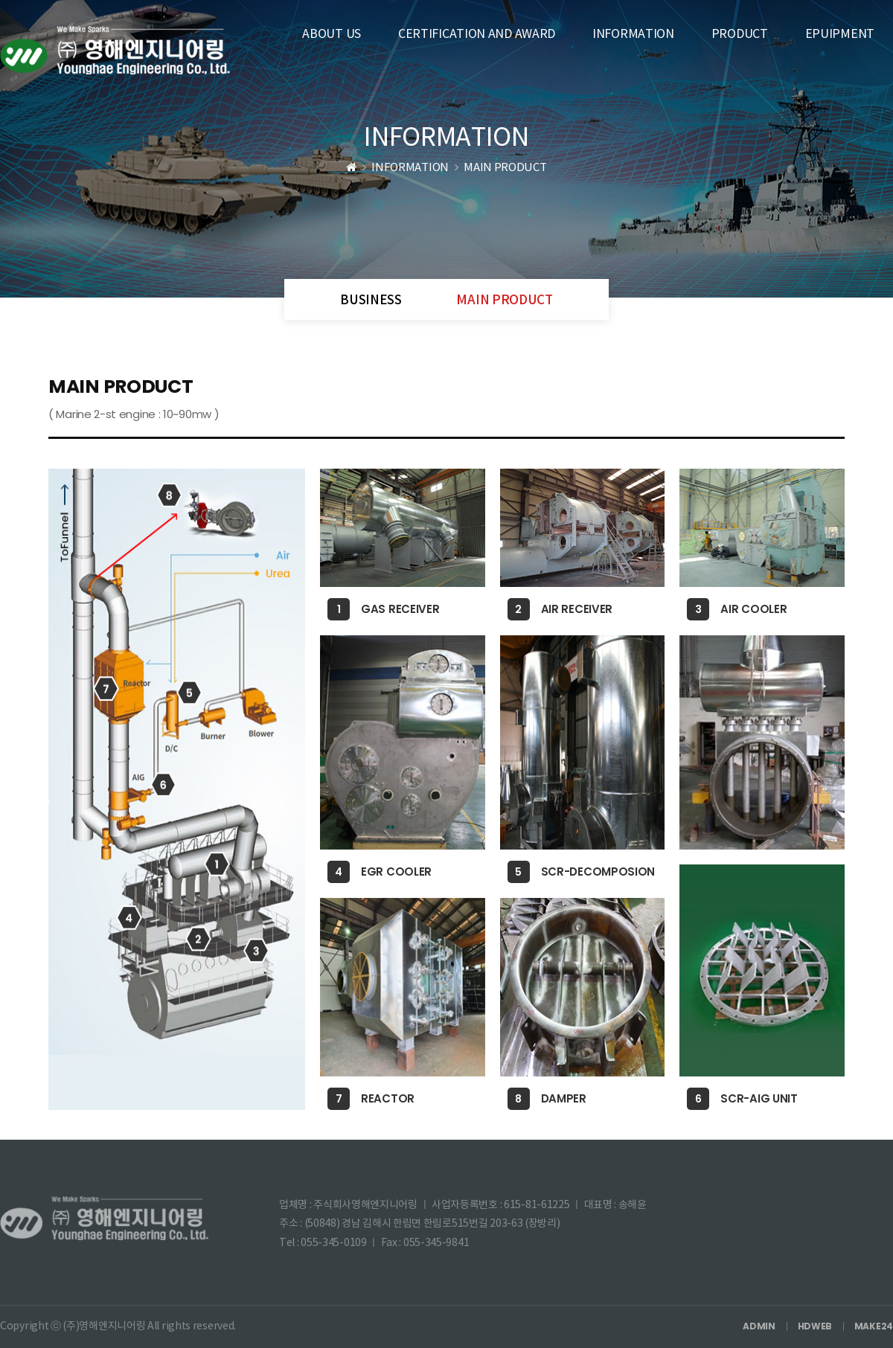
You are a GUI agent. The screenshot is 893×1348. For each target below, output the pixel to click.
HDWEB (815, 1326)
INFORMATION (633, 34)
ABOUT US (331, 34)
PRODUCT (739, 34)
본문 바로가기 (0, 0)
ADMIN (759, 1326)
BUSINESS (371, 300)
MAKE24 (873, 1326)
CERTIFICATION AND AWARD (476, 34)
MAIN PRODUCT (504, 300)
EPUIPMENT (839, 34)
